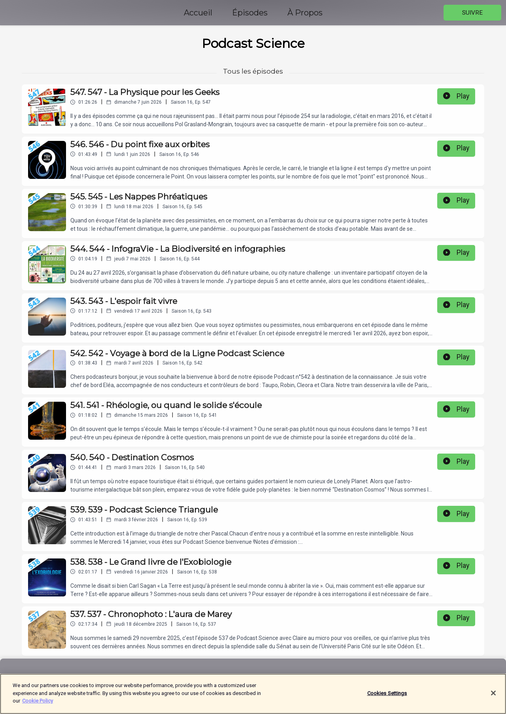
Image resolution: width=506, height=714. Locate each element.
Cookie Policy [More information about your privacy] (37, 705)
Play (456, 96)
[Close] (493, 697)
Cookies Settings (387, 698)
